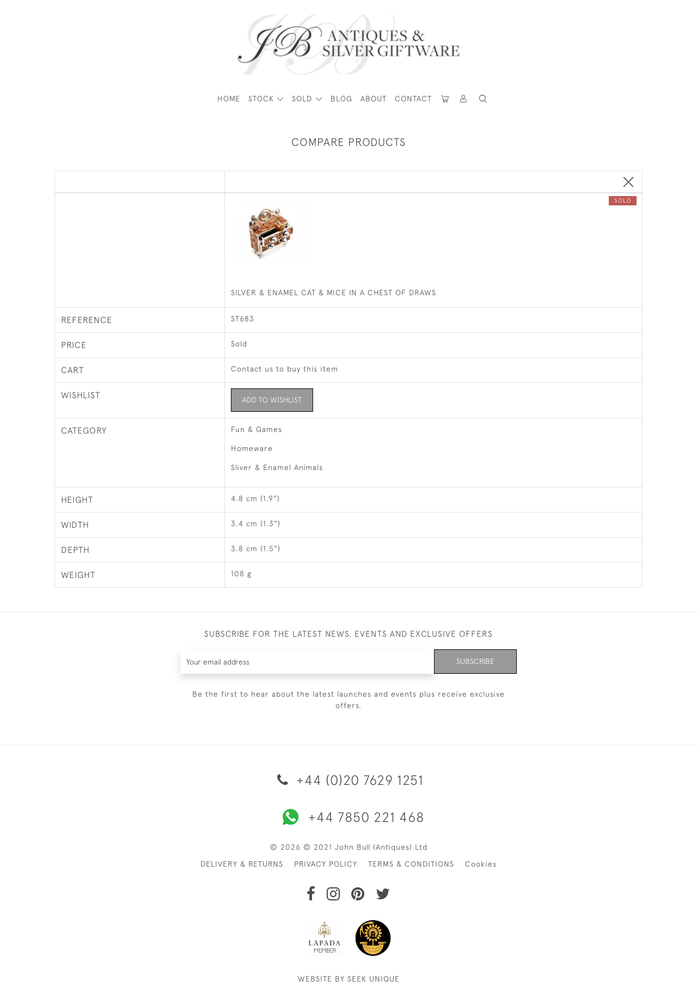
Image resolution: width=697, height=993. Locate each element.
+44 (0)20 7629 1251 (348, 780)
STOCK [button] (262, 98)
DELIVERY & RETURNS (241, 864)
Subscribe (475, 661)
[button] (463, 99)
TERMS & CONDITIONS (411, 864)
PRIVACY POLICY (325, 864)
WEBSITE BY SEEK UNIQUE (349, 978)
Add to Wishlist (272, 399)
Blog (341, 98)
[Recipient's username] (307, 661)
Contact (413, 98)
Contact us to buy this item (284, 368)
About (373, 98)
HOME (228, 98)
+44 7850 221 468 (348, 817)
